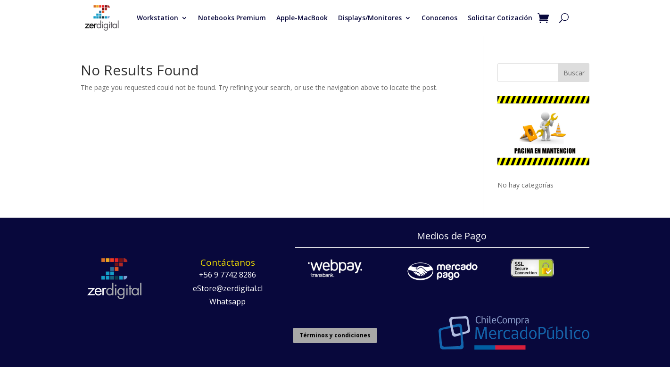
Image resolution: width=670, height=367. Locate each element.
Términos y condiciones (335, 335)
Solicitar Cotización (500, 17)
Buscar (574, 72)
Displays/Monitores (370, 17)
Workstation (157, 17)
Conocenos (439, 17)
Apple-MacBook (302, 17)
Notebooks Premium (232, 17)
